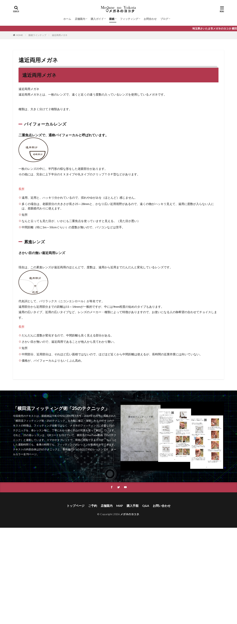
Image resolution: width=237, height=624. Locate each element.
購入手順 (132, 505)
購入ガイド (97, 18)
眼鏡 (111, 18)
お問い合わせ (162, 505)
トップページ (75, 505)
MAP (119, 505)
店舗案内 (80, 18)
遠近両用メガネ (59, 35)
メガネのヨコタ (129, 514)
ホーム (67, 18)
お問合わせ (150, 18)
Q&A (145, 505)
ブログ (164, 18)
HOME (19, 35)
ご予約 (92, 505)
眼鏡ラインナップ (37, 35)
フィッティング (129, 18)
